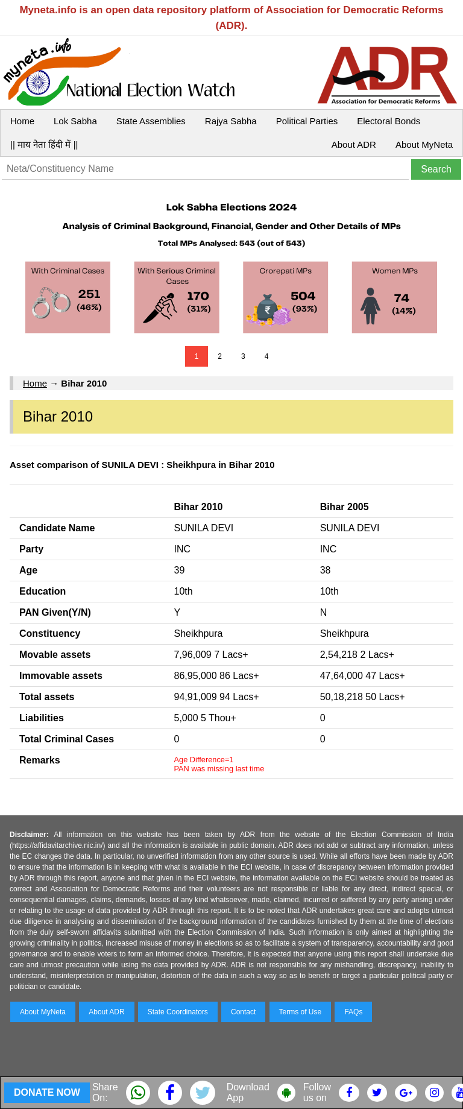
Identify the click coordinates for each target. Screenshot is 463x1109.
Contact (243, 1012)
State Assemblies (151, 121)
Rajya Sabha (231, 121)
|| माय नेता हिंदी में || (44, 144)
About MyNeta (424, 144)
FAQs (353, 1012)
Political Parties (307, 121)
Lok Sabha (75, 121)
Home (22, 121)
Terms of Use (300, 1012)
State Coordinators (178, 1012)
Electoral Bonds (388, 121)
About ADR (354, 144)
